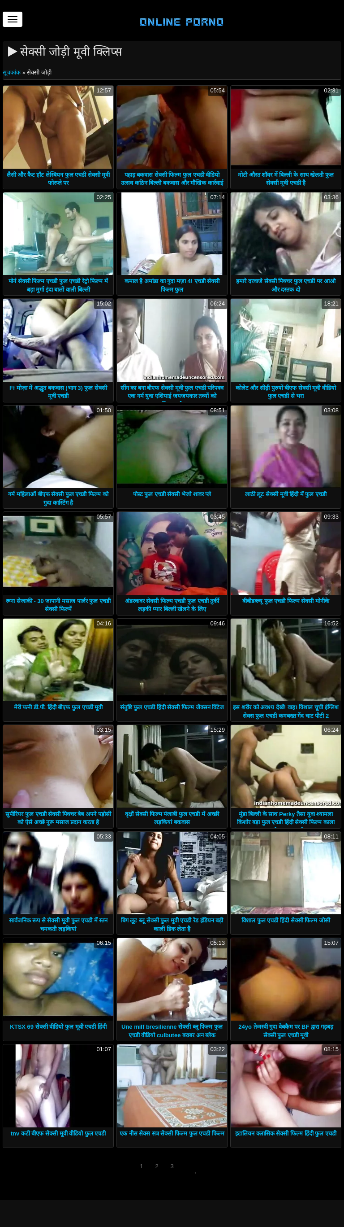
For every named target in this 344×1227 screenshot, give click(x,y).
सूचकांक (12, 72)
